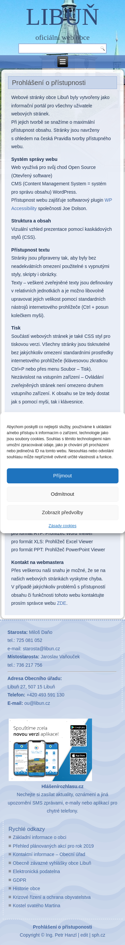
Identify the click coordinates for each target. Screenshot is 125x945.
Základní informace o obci (39, 837)
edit (84, 935)
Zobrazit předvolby (62, 512)
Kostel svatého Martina (36, 905)
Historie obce (26, 888)
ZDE (61, 603)
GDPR (19, 880)
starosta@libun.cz (41, 648)
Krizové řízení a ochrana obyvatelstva (52, 897)
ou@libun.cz (37, 703)
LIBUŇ (62, 16)
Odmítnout (62, 494)
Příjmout (62, 475)
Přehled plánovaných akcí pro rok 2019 (53, 846)
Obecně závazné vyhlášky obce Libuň (52, 863)
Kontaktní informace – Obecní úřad (49, 854)
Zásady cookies (62, 526)
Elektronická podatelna (36, 871)
